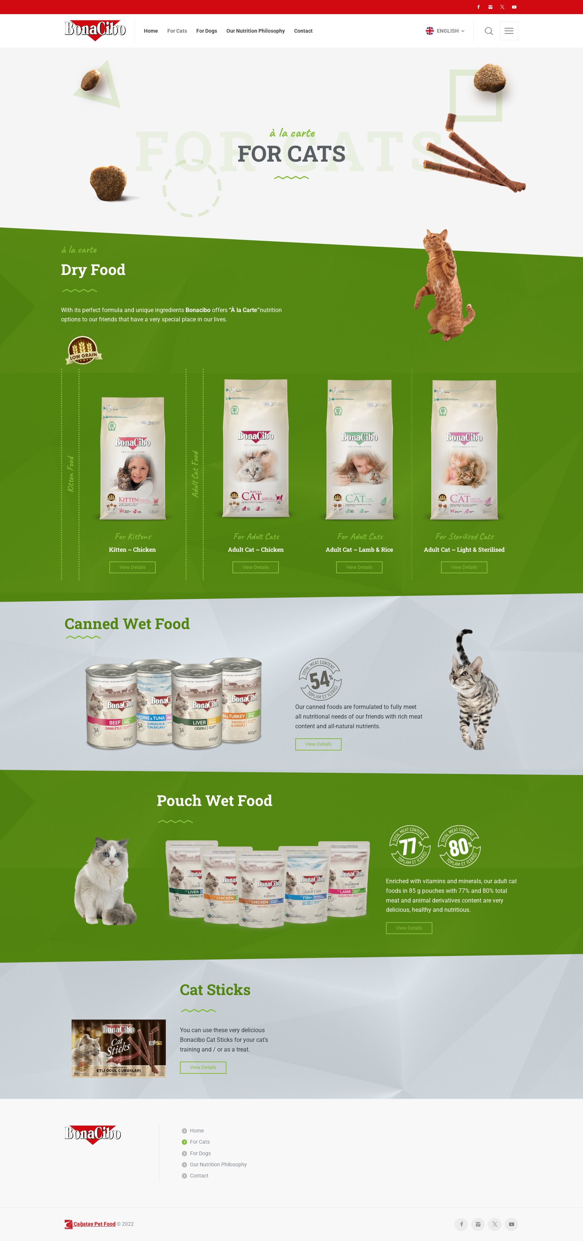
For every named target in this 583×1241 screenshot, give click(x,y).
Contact (199, 1176)
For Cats (200, 1142)
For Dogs (200, 1153)
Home (197, 1131)
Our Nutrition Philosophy (218, 1164)
